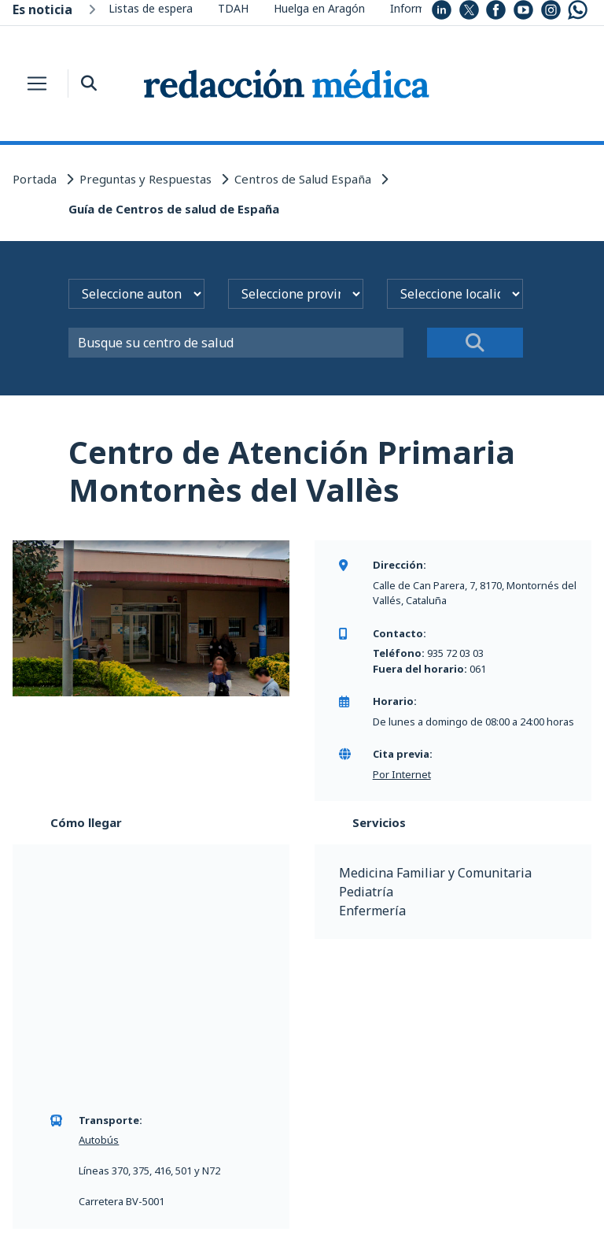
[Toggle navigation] (37, 83)
